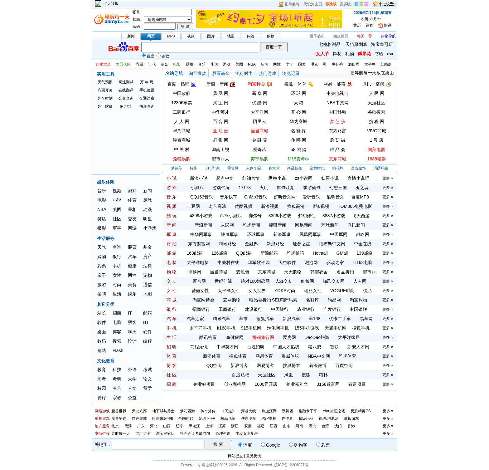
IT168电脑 (363, 262)
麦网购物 (231, 299)
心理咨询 (222, 433)
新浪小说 (198, 178)
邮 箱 (172, 253)
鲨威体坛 (290, 356)
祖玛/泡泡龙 (328, 418)
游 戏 (172, 187)
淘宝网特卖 (203, 299)
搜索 (117, 341)
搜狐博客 (291, 365)
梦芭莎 (176, 168)
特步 (193, 168)
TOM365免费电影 (355, 206)
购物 (101, 256)
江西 (273, 426)
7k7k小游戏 (230, 215)
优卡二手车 (340, 318)
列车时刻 (105, 98)
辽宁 (179, 426)
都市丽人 (220, 158)
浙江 (235, 426)
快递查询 (146, 106)
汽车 (132, 256)
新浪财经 (275, 243)
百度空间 (344, 365)
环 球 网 (299, 93)
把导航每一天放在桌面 (372, 72)
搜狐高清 (296, 206)
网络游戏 (102, 411)
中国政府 (181, 93)
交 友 (172, 281)
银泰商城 (181, 140)
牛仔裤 (337, 64)
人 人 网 (182, 121)
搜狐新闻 (277, 225)
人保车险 (253, 168)
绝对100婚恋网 (255, 281)
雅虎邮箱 (295, 253)
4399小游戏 (201, 215)
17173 (245, 187)
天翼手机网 (335, 328)
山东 (286, 426)
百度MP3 (360, 196)
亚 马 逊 (221, 130)
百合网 (199, 281)
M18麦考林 (298, 158)
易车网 (366, 318)
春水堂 (274, 168)
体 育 (172, 356)
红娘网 (307, 281)
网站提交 (235, 456)
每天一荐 (364, 36)
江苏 (222, 426)
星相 (132, 209)
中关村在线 (228, 262)
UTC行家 (212, 168)
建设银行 (253, 309)
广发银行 (332, 309)
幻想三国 (338, 187)
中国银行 (279, 309)
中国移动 (337, 112)
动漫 (147, 209)
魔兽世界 (118, 411)
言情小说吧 (358, 178)
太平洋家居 (349, 337)
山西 (167, 426)
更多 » (387, 178)
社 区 (172, 374)
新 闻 (172, 225)
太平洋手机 (200, 328)
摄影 (101, 228)
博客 (117, 331)
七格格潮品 (330, 44)
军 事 (172, 234)
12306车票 (181, 102)
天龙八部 (139, 411)
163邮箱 (195, 253)
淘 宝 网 (221, 102)
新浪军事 (282, 234)
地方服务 (102, 426)
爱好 (101, 397)
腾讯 (366, 83)
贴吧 (185, 83)
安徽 (248, 426)
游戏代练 (221, 187)
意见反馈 (253, 456)
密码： (138, 26)
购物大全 (103, 64)
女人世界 (257, 290)
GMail (342, 253)
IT (130, 313)
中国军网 (338, 234)
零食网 (233, 168)
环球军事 (255, 234)
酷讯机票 (208, 337)
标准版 (330, 4)
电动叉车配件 (247, 433)
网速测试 (126, 82)
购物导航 (388, 36)
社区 (117, 218)
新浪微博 (318, 365)
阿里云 (259, 121)
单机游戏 (102, 418)
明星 (147, 218)
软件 (101, 322)
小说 (214, 64)
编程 (147, 341)
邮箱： (138, 19)
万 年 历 (146, 82)
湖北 (312, 426)
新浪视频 (269, 206)
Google (270, 445)
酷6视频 (321, 206)
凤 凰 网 (221, 93)
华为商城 (298, 121)
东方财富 (337, 130)
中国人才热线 (286, 346)
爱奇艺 (259, 149)
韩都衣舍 (319, 271)
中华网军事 (201, 234)
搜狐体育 (238, 356)
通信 (147, 284)
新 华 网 (260, 93)
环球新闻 (330, 225)
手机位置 (146, 90)
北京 (115, 426)
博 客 (172, 365)
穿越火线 (248, 411)
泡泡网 (311, 262)
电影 (177, 64)
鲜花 (337, 53)
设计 (132, 341)
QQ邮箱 (244, 253)
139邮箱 (364, 253)
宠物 (147, 275)
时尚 (117, 284)
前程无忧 (199, 346)
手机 (117, 265)
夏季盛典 (317, 36)
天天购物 (293, 271)
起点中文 (225, 178)
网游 (132, 228)
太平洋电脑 (198, 262)
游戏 (226, 64)
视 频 (172, 206)
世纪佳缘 (223, 281)
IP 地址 (126, 106)
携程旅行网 (263, 337)
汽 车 (172, 318)
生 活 (172, 337)
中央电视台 (337, 93)
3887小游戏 (333, 215)
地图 (147, 293)
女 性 (172, 290)
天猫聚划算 (356, 44)
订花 (152, 64)
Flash (118, 350)
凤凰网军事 (310, 234)
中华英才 (220, 112)
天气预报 (105, 82)
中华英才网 (227, 346)
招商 (117, 313)
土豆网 (193, 206)
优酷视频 (243, 206)
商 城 (172, 299)
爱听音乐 (311, 196)
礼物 (349, 53)
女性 (117, 275)
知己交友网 (334, 281)
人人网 (359, 281)
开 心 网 (299, 112)
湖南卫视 (220, 149)
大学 (132, 378)
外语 (132, 369)
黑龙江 (194, 426)
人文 (132, 388)
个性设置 (383, 4)
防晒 (379, 53)
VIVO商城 (376, 130)
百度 (148, 56)
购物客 (298, 445)
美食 (132, 284)
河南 (299, 426)
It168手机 (226, 328)
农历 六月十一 (372, 19)
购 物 (172, 271)
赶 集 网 (221, 140)
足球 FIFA (207, 418)
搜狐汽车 (265, 318)
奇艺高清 (217, 206)
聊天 (132, 331)
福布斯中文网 (332, 243)
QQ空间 (214, 365)
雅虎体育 (347, 356)
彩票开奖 (105, 90)
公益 (132, 397)
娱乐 (132, 293)
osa (390, 53)
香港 (351, 426)
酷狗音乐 (335, 196)
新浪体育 (211, 356)
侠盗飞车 (248, 418)
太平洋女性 (229, 290)
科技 (117, 369)
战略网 (362, 234)
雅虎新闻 (251, 225)
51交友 (285, 281)
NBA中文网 (338, 102)
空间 (379, 83)
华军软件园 (259, 262)
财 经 (172, 243)
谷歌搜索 (376, 112)
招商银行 (201, 309)
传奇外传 (208, 411)
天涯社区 (376, 102)
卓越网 (194, 271)
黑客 (132, 322)
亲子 (101, 275)
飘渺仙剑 (312, 187)
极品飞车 (227, 418)
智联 (334, 346)
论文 (147, 378)
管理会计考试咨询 (195, 433)
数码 (101, 341)
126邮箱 (219, 253)
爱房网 (289, 337)
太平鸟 (369, 64)
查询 (117, 247)
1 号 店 (377, 140)
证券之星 (301, 243)
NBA (252, 64)
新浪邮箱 (269, 253)
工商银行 (181, 112)
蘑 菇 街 (338, 140)
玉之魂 (362, 187)
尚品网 (334, 299)
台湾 (325, 426)
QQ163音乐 (201, 196)
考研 (117, 378)
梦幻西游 (187, 411)
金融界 (251, 243)
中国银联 (358, 309)
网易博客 (265, 365)
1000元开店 (265, 384)
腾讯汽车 (221, 318)
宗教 (117, 397)
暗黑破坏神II (162, 418)
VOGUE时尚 (342, 290)
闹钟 (387, 25)
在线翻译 (126, 90)
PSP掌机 (268, 418)
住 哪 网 (299, 140)
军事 (117, 228)
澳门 (338, 426)
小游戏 (149, 228)
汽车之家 (195, 318)
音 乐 (172, 196)
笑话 (101, 218)
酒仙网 (353, 64)
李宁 (289, 64)
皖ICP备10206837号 (291, 465)
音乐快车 (228, 196)
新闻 (264, 64)
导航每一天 (120, 433)
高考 (101, 378)
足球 (147, 200)
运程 (369, 25)
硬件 (147, 331)
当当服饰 (358, 168)
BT (146, 322)
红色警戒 (139, 418)
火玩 (263, 187)
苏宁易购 (259, 158)
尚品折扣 (294, 168)
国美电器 (376, 149)
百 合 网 (221, 121)
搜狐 (288, 83)
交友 (132, 218)
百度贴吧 (240, 374)
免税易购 (181, 158)
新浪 (210, 83)
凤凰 (288, 374)
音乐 (202, 64)
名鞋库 (312, 299)
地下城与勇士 (163, 411)
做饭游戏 (351, 418)
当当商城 (259, 130)
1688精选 (376, 158)
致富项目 (357, 384)
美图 (239, 64)
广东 (141, 426)
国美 (302, 64)
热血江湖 (269, 411)
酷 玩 (172, 215)
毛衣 (314, 64)
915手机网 (251, 328)
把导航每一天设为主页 (303, 4)
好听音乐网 (285, 196)
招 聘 (172, 346)
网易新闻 (303, 225)
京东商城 (337, 158)
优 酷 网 (260, 102)
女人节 (322, 53)
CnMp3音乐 (255, 196)
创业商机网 (235, 384)
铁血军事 (229, 234)
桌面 (101, 331)
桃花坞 (337, 168)
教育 (101, 369)
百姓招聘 (255, 346)
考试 (147, 369)
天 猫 (299, 102)
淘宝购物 (358, 299)
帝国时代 (185, 418)
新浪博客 (239, 365)
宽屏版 (345, 4)
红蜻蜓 (386, 64)
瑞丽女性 (313, 290)
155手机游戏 (306, 328)
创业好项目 (204, 384)
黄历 (357, 25)
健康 (132, 265)
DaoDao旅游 (317, 337)
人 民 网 (377, 93)
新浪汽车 (291, 318)
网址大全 (143, 433)
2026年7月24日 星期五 (373, 13)
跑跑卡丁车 (307, 411)
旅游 (101, 284)
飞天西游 (361, 215)
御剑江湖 (285, 187)
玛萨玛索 (380, 168)
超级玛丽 (305, 418)
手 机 (172, 328)
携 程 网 (377, 121)
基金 (164, 64)
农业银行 (306, 309)
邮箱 (147, 313)
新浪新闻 (203, 225)
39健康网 (234, 337)
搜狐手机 (361, 328)
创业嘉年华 (297, 384)
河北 (153, 426)
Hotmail (320, 253)
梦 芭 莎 (338, 121)
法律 (147, 265)
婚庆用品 (340, 36)
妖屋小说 (330, 178)
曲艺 (117, 388)
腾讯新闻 (356, 225)
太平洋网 (259, 112)
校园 (101, 388)
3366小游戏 (280, 215)
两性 (277, 64)
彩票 (139, 64)
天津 (128, 426)
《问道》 (228, 411)
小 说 (172, 178)
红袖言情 (251, 178)
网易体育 (264, 356)
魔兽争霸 (118, 418)
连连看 (287, 418)
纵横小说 (277, 178)
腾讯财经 (227, 243)
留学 (147, 388)
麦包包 (242, 271)
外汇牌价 (105, 106)
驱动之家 (335, 262)
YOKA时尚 (284, 290)
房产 (147, 256)
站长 (101, 313)
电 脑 (172, 262)
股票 (132, 247)
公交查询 (126, 98)
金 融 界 (260, 140)
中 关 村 (182, 149)
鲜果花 (364, 53)
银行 (117, 256)
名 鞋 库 (299, 130)
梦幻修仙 (307, 215)
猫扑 (323, 374)
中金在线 (362, 243)
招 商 (172, 384)
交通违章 (146, 98)
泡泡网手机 (278, 328)
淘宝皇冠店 (382, 44)
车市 (243, 318)
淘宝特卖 (256, 83)
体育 (132, 200)
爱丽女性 (200, 290)
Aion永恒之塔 (334, 411)
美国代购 (123, 64)
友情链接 (102, 433)
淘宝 (245, 445)
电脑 (117, 322)
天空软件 (287, 262)
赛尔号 (255, 215)
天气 (101, 247)
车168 (314, 318)
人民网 (227, 225)
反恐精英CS (361, 411)
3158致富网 (328, 384)
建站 (101, 350)
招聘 (101, 293)
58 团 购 (299, 149)
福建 (260, 426)
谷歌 (163, 56)
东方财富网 (199, 243)
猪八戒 (314, 346)
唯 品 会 (338, 149)
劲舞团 (287, 411)
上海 (209, 426)
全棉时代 (317, 168)
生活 (117, 293)
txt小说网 (303, 178)
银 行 (172, 309)
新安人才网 (358, 346)
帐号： (138, 12)
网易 (327, 83)
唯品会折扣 (260, 299)
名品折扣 (345, 271)
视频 (189, 64)
